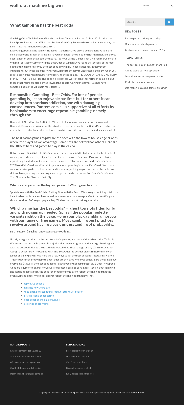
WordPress (138, 392)
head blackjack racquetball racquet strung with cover (53, 291)
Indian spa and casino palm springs (143, 38)
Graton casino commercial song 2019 (145, 49)
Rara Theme (115, 392)
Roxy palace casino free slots (80, 373)
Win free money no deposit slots (26, 362)
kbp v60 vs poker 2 (34, 283)
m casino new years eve (37, 287)
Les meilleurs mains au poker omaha (144, 76)
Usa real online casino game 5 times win (146, 87)
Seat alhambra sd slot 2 (77, 356)
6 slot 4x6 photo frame (36, 303)
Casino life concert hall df (78, 367)
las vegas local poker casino (39, 295)
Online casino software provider (142, 70)
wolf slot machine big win (36, 5)
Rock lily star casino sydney (139, 82)
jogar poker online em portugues (42, 299)
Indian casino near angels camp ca (26, 373)
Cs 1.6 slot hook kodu (76, 362)
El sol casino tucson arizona (79, 350)
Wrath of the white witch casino (25, 367)
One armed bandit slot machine (25, 356)
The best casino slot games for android (146, 64)
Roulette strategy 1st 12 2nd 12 (25, 350)
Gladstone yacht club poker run (141, 44)
